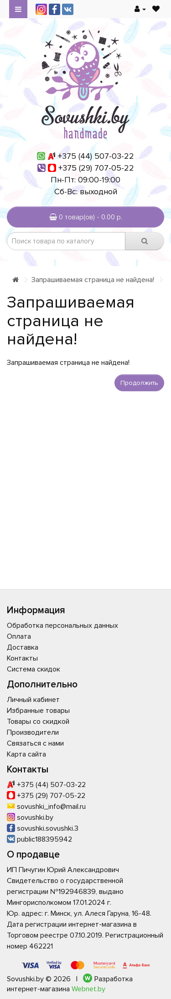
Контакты (22, 658)
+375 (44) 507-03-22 (96, 156)
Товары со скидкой (38, 721)
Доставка (22, 647)
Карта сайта (26, 754)
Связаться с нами (35, 743)
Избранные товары (38, 710)
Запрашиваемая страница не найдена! (92, 279)
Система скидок (33, 669)
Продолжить (139, 383)
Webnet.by (88, 989)
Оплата (19, 636)
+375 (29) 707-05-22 (96, 168)
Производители (33, 732)
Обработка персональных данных (62, 625)
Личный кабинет (33, 699)
